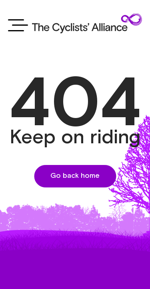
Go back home (75, 175)
